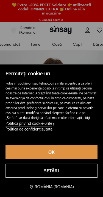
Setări (51, 170)
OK (51, 152)
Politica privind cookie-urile (28, 123)
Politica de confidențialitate (28, 129)
